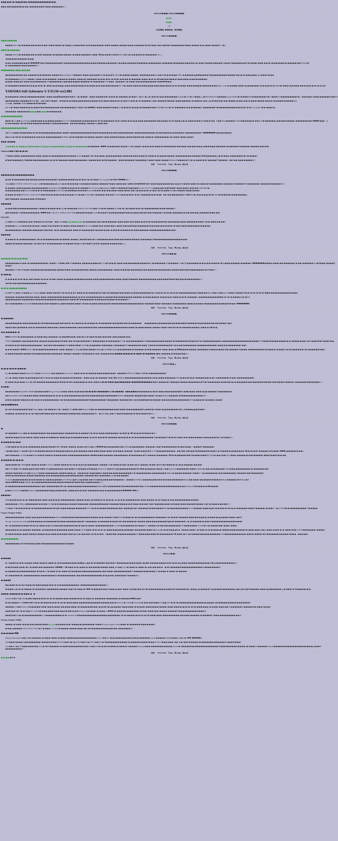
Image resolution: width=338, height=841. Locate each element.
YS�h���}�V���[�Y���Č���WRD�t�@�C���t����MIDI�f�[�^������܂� (46, 146)
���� (33, 112)
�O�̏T (169, 18)
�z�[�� (5, 657)
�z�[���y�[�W (75, 222)
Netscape (52, 624)
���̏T (169, 22)
